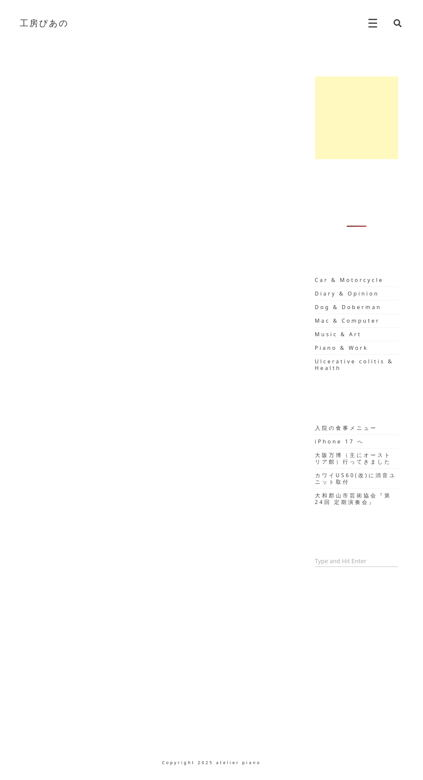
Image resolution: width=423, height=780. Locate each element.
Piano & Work (341, 347)
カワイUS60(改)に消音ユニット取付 (355, 478)
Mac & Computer (347, 320)
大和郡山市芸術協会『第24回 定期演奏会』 (353, 498)
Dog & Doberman (348, 307)
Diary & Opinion (347, 293)
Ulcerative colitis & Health (354, 364)
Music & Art (338, 334)
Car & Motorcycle (349, 280)
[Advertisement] (357, 117)
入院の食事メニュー (346, 428)
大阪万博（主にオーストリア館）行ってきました (353, 458)
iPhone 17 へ (340, 441)
